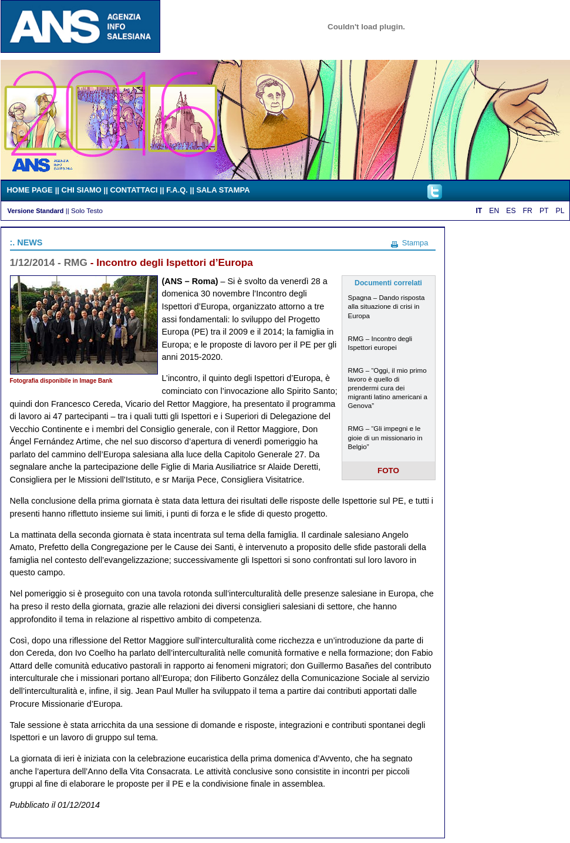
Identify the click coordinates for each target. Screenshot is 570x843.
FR (527, 211)
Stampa (415, 242)
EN (494, 211)
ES (510, 211)
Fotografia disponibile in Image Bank (61, 380)
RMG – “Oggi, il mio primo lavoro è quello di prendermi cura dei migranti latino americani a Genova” (388, 387)
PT (544, 211)
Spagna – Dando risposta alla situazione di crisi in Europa (386, 306)
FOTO (388, 470)
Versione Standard (36, 210)
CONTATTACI (133, 190)
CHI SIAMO (82, 190)
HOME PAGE (30, 190)
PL (560, 211)
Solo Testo (87, 210)
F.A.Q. (177, 190)
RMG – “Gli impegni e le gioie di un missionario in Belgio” (385, 437)
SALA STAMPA (222, 190)
